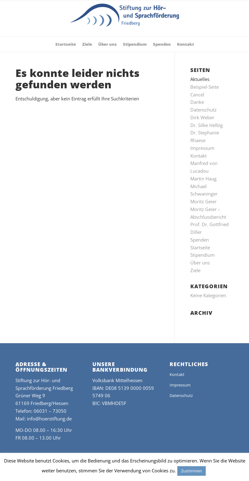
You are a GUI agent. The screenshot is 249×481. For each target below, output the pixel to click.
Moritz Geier (203, 201)
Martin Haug (203, 178)
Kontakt (198, 156)
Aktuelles (199, 79)
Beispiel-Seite (204, 87)
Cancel (197, 94)
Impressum (202, 148)
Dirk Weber (202, 117)
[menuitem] (65, 44)
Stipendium (202, 255)
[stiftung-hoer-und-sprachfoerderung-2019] (124, 19)
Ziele (195, 270)
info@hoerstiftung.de (49, 419)
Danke (197, 102)
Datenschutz (203, 110)
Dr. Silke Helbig (206, 125)
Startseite (200, 247)
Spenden (199, 240)
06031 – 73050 (50, 411)
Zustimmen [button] (191, 471)
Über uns (200, 262)
